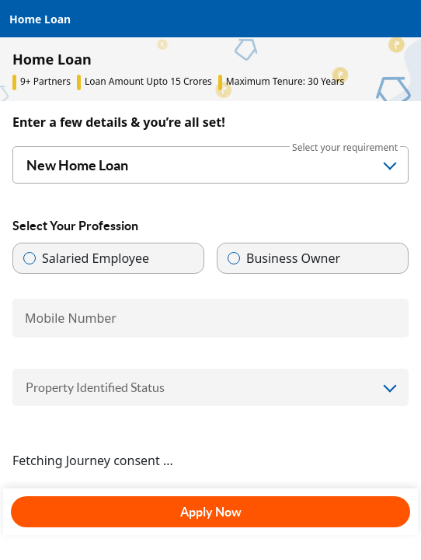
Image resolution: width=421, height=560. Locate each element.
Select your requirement (345, 147)
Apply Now (211, 512)
